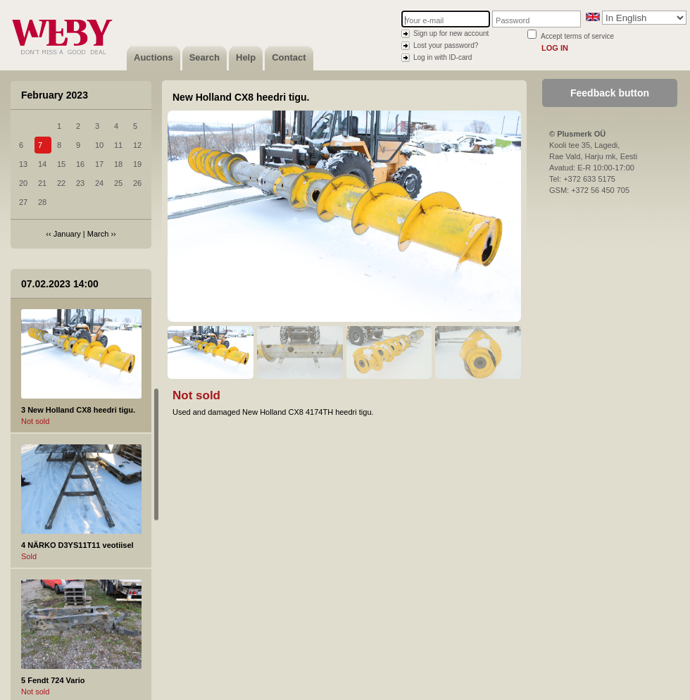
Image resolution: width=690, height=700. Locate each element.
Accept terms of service (577, 36)
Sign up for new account (451, 33)
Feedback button (609, 93)
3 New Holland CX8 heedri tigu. (78, 410)
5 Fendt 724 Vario (52, 680)
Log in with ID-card (442, 57)
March (98, 234)
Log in (554, 48)
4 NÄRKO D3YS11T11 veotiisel (77, 545)
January (67, 234)
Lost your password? (445, 45)
